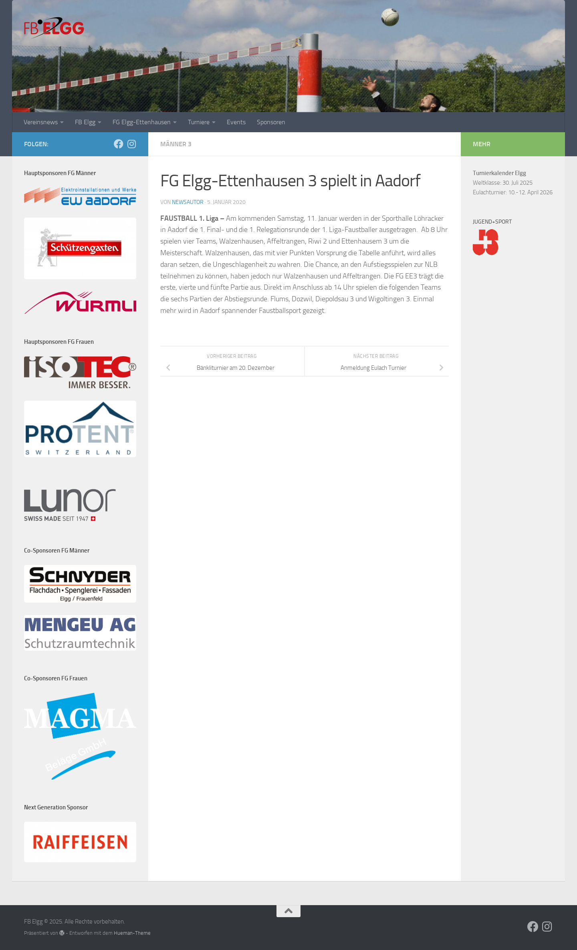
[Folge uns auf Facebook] (118, 144)
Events (236, 122)
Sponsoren (271, 122)
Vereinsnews (41, 122)
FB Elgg (85, 122)
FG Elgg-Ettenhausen (142, 122)
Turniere (199, 122)
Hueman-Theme (132, 933)
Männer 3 (176, 144)
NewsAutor (188, 202)
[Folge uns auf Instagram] (131, 144)
